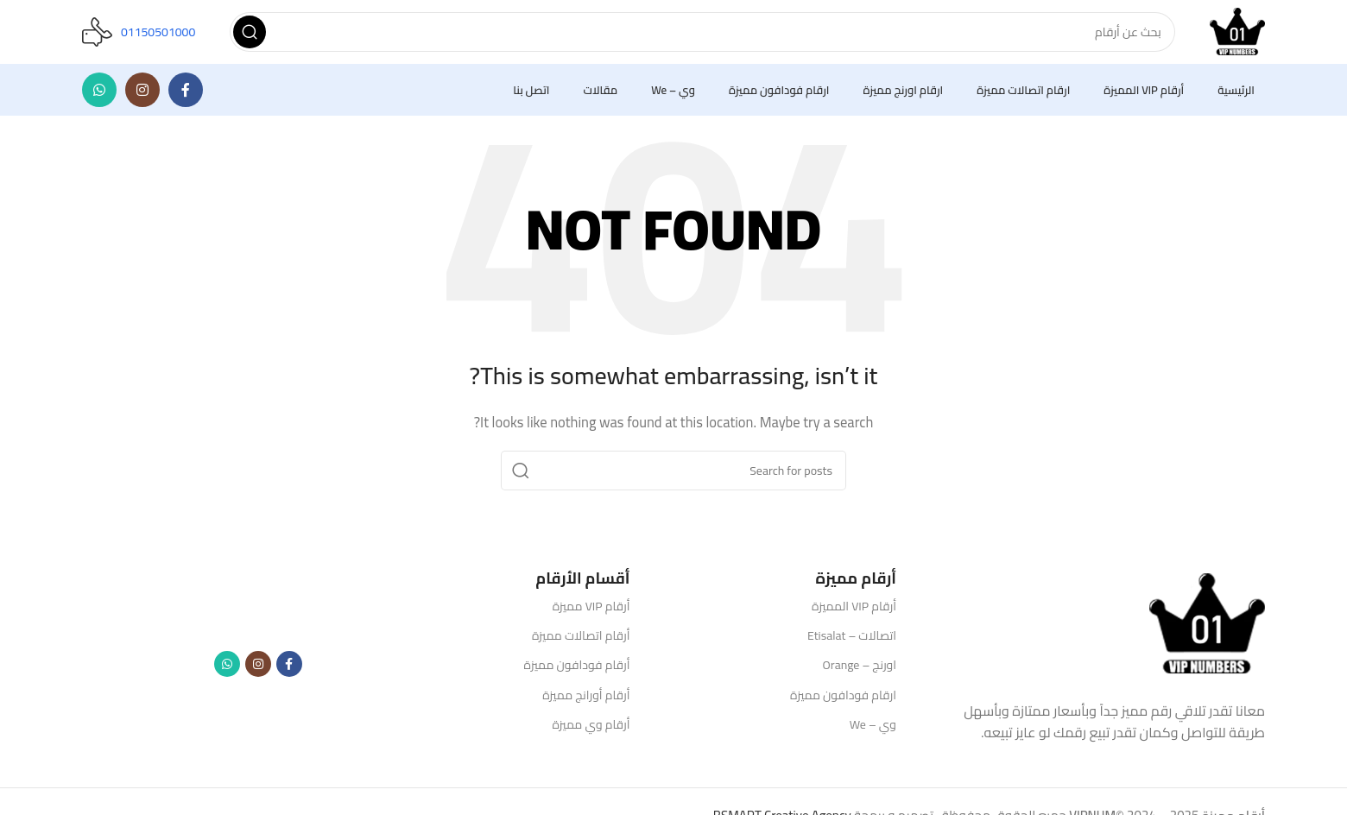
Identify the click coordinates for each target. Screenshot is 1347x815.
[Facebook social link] (185, 95)
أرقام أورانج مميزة (585, 699)
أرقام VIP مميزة (591, 611)
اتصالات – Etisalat (851, 640)
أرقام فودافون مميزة (577, 670)
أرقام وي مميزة (590, 729)
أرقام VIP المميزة (854, 611)
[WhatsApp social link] (99, 95)
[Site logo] (1235, 33)
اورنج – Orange (859, 670)
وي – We (873, 729)
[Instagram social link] (142, 95)
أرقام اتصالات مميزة (581, 640)
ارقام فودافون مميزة (843, 699)
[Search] (700, 34)
